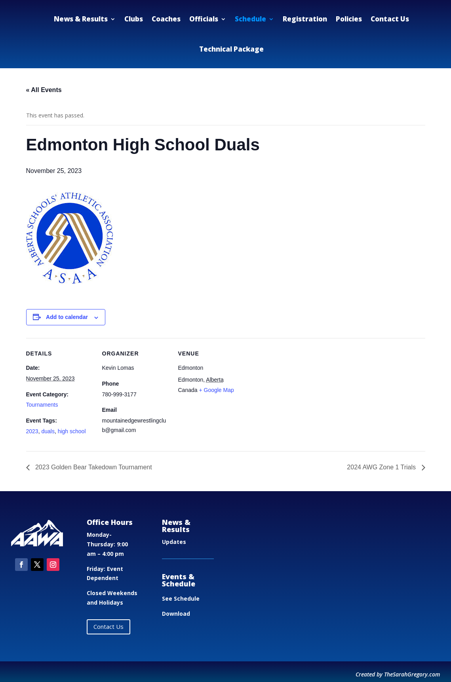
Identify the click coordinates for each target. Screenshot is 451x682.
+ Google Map (216, 390)
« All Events (44, 89)
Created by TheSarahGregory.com (398, 674)
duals (47, 431)
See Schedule (181, 598)
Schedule (250, 18)
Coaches (166, 18)
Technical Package (231, 49)
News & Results (81, 18)
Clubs (133, 18)
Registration (305, 18)
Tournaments (42, 405)
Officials (203, 18)
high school (72, 431)
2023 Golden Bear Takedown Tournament (93, 467)
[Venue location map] (296, 392)
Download (176, 613)
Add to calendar (67, 317)
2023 (32, 431)
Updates (174, 542)
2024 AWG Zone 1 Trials (382, 467)
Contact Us (390, 18)
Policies (349, 18)
